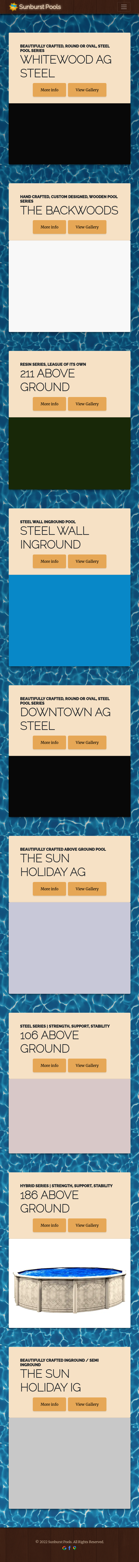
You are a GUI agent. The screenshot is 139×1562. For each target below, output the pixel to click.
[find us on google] (64, 1548)
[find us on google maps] (74, 1548)
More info (49, 89)
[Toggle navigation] (124, 7)
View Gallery (87, 89)
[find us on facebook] (69, 1548)
